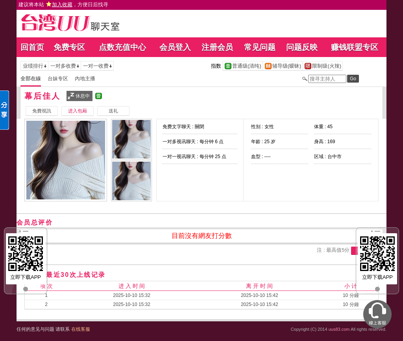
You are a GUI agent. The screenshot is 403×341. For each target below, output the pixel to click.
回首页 (32, 47)
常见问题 (259, 47)
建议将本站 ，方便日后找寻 (63, 4)
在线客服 (80, 329)
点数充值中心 (122, 47)
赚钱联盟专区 (354, 47)
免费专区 (69, 47)
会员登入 (175, 47)
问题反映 (302, 47)
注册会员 (217, 47)
